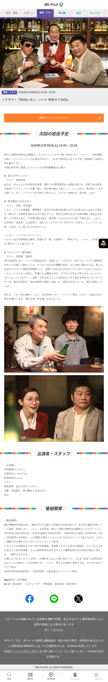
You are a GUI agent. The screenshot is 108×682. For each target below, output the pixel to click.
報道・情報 (12, 13)
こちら (59, 629)
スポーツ (28, 13)
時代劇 (62, 13)
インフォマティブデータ (27, 651)
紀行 (78, 13)
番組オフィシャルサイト (54, 117)
